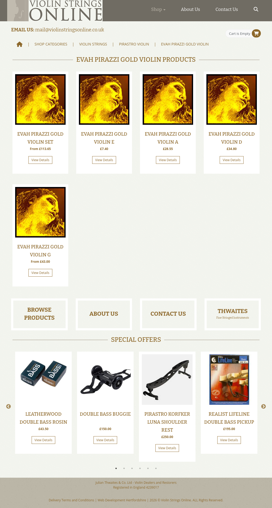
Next (263, 406)
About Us (190, 9)
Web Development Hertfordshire (121, 500)
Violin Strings (93, 44)
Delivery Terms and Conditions (71, 500)
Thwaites (233, 311)
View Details (40, 160)
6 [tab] (156, 468)
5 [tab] (148, 468)
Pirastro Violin (134, 44)
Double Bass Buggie (105, 414)
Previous (8, 406)
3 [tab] (132, 468)
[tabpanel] (43, 403)
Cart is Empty (239, 33)
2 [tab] (124, 468)
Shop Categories (51, 44)
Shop (158, 9)
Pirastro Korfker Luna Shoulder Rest (167, 422)
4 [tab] (140, 468)
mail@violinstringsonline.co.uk (69, 30)
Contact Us (226, 9)
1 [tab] (116, 468)
